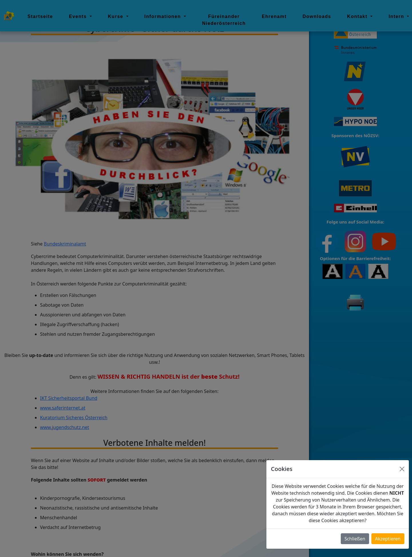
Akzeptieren (388, 539)
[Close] (402, 469)
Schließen (354, 539)
